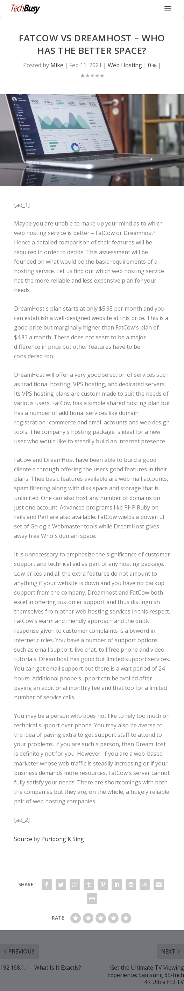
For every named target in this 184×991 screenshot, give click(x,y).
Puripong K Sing (62, 839)
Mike (56, 65)
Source (23, 839)
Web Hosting (125, 65)
